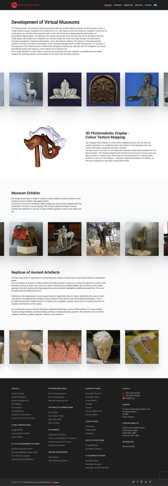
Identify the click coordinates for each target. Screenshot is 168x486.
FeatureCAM (90, 430)
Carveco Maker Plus (93, 411)
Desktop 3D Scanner (56, 445)
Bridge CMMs (17, 430)
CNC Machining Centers (58, 461)
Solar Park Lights (129, 433)
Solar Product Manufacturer (133, 428)
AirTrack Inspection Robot (21, 449)
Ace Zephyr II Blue (55, 416)
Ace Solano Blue (55, 419)
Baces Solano (54, 423)
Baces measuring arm (57, 393)
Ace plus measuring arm (58, 400)
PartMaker (89, 433)
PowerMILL (90, 426)
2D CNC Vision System (20, 456)
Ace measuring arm (56, 397)
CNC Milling (16, 404)
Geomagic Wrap (91, 461)
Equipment (128, 5)
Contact (148, 5)
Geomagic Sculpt (92, 397)
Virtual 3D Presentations (21, 415)
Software (118, 5)
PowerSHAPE (91, 400)
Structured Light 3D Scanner (59, 442)
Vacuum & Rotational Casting (23, 418)
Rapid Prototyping (18, 397)
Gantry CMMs (17, 437)
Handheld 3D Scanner (57, 435)
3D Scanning (16, 407)
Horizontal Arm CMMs (20, 433)
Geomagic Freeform (93, 393)
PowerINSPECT (91, 445)
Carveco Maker (91, 415)
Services (108, 5)
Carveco (88, 407)
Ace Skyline (53, 412)
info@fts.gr (130, 398)
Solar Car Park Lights (131, 435)
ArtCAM (88, 404)
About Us (139, 5)
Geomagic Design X (93, 464)
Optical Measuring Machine (22, 459)
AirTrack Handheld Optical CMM (24, 452)
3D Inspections (17, 411)
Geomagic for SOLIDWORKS (97, 468)
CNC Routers (53, 457)
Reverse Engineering (19, 400)
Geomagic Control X (93, 449)
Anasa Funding (128, 446)
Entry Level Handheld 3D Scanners (62, 438)
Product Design (17, 393)
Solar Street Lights (130, 430)
